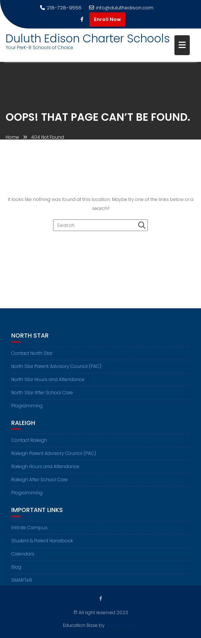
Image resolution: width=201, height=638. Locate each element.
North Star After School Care (42, 397)
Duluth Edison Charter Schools (88, 39)
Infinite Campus (29, 532)
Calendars (22, 558)
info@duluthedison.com (121, 7)
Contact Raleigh (29, 445)
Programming (27, 410)
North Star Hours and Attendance (48, 384)
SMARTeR (21, 585)
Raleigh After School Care (39, 485)
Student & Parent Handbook (42, 545)
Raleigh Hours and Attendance (45, 471)
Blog (16, 572)
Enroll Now (107, 19)
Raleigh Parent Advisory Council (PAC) (53, 458)
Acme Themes (122, 624)
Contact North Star (31, 358)
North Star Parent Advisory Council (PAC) (56, 371)
